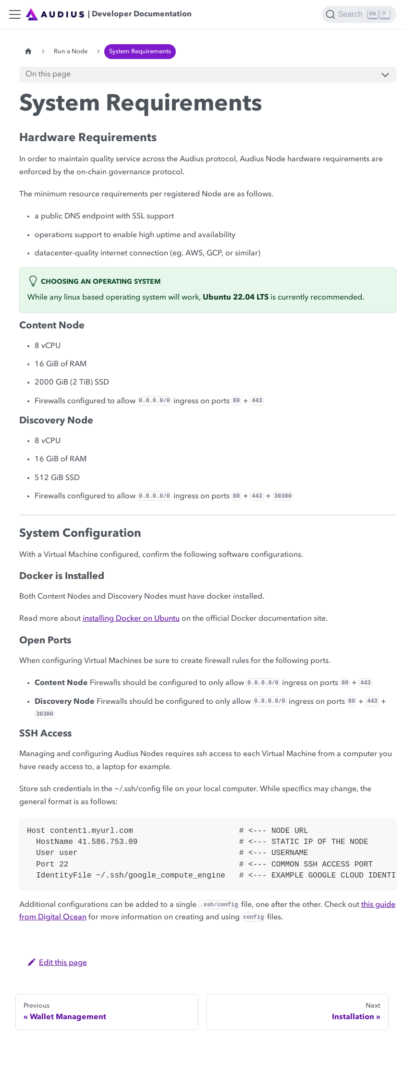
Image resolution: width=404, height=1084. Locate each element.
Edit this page (57, 963)
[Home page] (28, 51)
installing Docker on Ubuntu (131, 619)
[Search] (359, 14)
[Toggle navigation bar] (15, 14)
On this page (48, 74)
